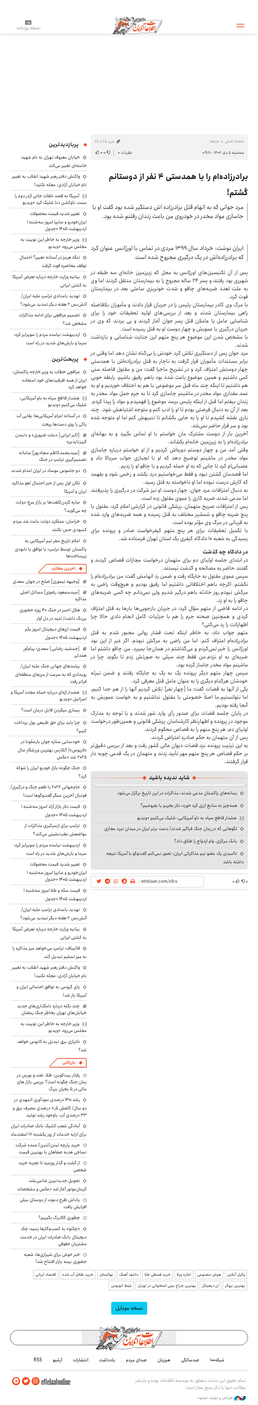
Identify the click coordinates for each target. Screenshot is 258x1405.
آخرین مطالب (63, 568)
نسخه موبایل (129, 1308)
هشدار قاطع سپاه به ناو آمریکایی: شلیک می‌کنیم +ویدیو (186, 818)
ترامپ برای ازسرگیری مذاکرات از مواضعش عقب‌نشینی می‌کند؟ (56, 830)
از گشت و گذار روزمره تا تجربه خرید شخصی (52, 1166)
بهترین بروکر (235, 1285)
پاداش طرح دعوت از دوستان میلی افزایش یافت (53, 1203)
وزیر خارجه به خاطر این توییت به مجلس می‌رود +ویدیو (53, 243)
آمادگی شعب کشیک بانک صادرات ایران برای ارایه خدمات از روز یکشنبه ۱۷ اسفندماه (49, 1130)
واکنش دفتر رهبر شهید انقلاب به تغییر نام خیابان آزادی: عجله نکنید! (49, 180)
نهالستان (106, 1274)
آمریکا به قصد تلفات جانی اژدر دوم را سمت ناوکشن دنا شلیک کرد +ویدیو (51, 199)
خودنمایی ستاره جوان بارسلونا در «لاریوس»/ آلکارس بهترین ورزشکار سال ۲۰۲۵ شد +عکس (52, 749)
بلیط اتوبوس (121, 1285)
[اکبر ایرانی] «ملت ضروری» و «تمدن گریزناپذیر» (51, 438)
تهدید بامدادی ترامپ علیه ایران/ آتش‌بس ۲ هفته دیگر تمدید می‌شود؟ (53, 300)
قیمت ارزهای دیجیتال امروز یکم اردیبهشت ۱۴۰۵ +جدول (56, 633)
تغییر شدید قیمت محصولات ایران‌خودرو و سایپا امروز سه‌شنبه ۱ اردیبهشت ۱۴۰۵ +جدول (57, 221)
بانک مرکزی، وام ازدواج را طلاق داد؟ (205, 841)
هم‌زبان (164, 1360)
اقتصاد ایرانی (45, 1274)
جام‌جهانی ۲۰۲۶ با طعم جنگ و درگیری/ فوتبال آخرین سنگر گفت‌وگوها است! (48, 791)
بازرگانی (68, 1062)
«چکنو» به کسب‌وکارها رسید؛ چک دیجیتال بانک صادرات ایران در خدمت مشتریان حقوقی (53, 1236)
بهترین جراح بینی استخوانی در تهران (167, 1285)
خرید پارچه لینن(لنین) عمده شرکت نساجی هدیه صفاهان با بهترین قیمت (51, 1148)
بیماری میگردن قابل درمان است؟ (50, 710)
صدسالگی (190, 1360)
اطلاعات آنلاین (137, 25)
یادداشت (107, 1360)
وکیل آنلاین (236, 1274)
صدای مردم (136, 1360)
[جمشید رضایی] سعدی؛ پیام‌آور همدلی (55, 652)
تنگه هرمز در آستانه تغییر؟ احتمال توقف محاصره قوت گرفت (53, 261)
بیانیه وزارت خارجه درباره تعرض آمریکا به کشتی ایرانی (49, 281)
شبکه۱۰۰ (217, 1360)
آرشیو (57, 1360)
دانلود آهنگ (128, 1274)
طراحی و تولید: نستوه (222, 1398)
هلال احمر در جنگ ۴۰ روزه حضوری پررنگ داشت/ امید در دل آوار (53, 614)
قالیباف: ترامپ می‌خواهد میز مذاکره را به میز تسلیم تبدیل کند (49, 952)
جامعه (214, 141)
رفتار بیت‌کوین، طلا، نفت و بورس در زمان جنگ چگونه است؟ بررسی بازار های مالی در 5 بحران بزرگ (52, 1082)
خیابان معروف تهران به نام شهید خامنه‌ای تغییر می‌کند (54, 161)
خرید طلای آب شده (77, 1274)
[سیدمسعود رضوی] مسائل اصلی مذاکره (53, 595)
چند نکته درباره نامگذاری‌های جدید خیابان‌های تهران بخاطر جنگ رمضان (52, 1009)
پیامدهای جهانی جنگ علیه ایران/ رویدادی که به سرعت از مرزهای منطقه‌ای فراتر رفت (51, 673)
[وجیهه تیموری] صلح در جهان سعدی (46, 581)
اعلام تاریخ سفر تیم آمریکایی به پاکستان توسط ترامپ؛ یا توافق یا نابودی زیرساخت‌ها (51, 548)
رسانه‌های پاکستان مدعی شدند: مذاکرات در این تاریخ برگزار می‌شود (177, 793)
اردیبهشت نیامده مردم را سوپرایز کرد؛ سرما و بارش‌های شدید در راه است (50, 339)
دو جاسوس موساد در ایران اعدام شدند (45, 470)
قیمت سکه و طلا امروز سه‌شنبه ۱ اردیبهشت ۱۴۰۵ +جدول (55, 895)
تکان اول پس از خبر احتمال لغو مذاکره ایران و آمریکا (49, 487)
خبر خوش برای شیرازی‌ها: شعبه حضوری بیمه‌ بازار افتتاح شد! (55, 1258)
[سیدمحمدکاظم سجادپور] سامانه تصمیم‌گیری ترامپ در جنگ (53, 456)
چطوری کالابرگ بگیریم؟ (59, 1217)
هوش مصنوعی (209, 1274)
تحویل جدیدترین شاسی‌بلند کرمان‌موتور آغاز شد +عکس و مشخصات (52, 1185)
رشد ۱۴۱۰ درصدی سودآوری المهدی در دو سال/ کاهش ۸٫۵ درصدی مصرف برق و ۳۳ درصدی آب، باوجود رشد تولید (50, 1107)
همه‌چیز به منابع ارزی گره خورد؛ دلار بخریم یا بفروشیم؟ (188, 805)
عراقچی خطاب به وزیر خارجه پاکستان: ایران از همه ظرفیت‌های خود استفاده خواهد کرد (49, 379)
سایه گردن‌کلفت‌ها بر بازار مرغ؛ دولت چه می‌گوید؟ (51, 506)
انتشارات (80, 1360)
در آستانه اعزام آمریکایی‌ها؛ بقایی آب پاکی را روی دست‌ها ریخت (51, 420)
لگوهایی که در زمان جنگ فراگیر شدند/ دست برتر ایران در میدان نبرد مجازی (170, 828)
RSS (38, 1360)
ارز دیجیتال (210, 1285)
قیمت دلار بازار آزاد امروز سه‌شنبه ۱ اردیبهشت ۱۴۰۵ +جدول (54, 811)
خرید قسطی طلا (157, 1274)
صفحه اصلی (234, 141)
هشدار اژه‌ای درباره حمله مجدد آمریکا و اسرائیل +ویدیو (49, 696)
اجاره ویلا (184, 1274)
